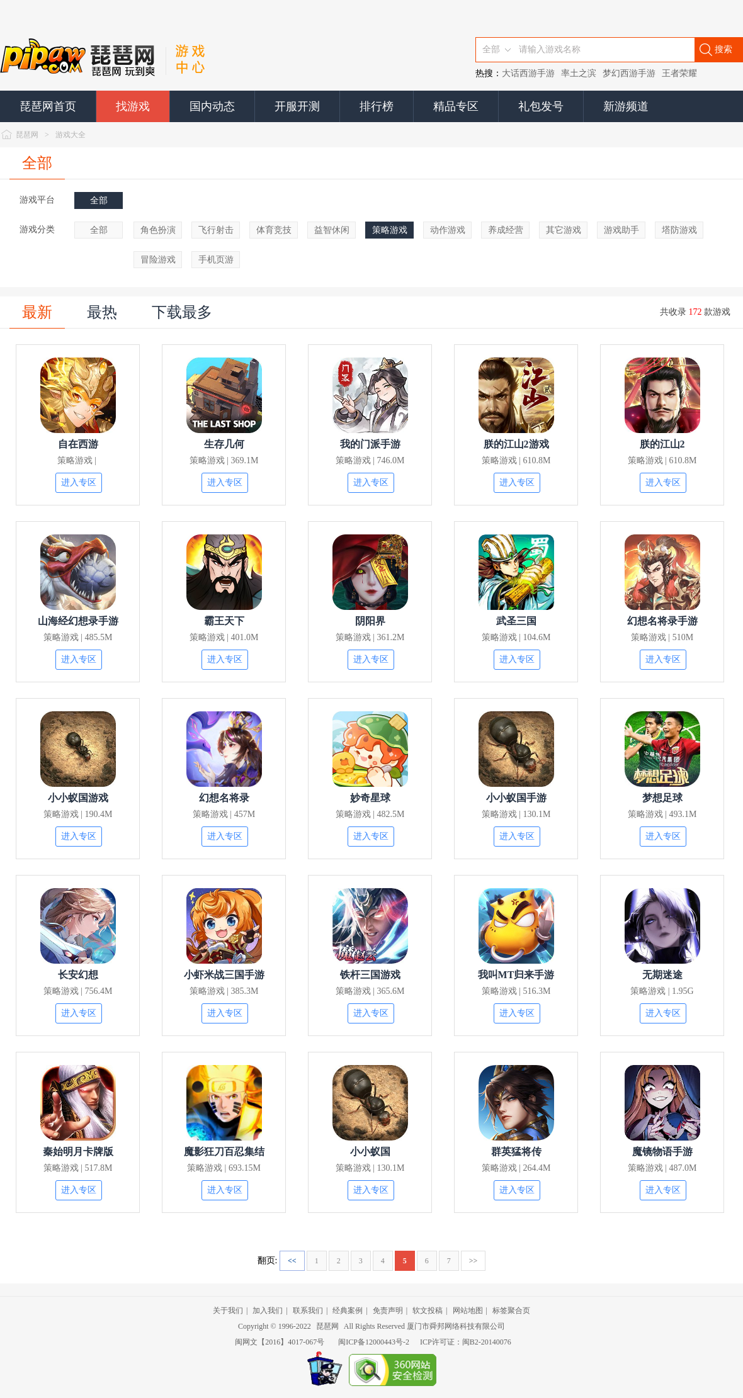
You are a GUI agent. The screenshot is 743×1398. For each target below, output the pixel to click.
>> (473, 1260)
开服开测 (297, 106)
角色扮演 (158, 230)
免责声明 (388, 1310)
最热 (102, 312)
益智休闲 (331, 230)
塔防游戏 (679, 230)
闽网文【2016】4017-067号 (279, 1342)
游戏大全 (70, 134)
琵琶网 (27, 134)
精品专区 (456, 106)
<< (292, 1260)
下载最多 (182, 312)
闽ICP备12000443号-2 (373, 1342)
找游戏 (133, 106)
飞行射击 (216, 230)
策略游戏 (389, 230)
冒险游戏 (158, 259)
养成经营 (505, 230)
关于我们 (228, 1310)
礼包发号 (541, 106)
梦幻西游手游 (629, 73)
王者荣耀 (679, 73)
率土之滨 (578, 73)
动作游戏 (447, 230)
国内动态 (212, 106)
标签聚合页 (511, 1310)
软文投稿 (427, 1310)
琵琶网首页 (48, 106)
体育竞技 (274, 230)
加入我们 (267, 1310)
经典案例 (347, 1310)
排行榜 (377, 106)
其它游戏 (563, 230)
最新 (37, 312)
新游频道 (626, 106)
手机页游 (216, 259)
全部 (37, 163)
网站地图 (468, 1310)
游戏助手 (621, 230)
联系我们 (308, 1310)
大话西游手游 (528, 73)
